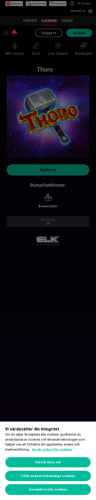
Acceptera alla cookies (48, 489)
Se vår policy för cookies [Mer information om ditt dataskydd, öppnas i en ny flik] (52, 449)
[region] (48, 461)
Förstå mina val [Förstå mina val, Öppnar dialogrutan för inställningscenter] (48, 462)
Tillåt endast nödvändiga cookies (48, 476)
